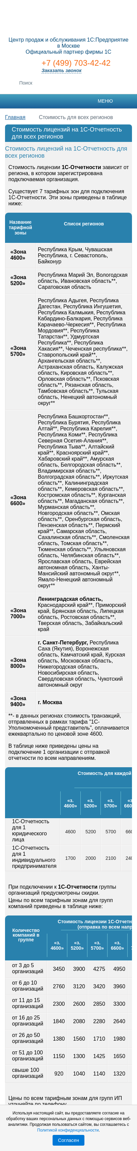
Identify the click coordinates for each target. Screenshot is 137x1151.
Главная (15, 117)
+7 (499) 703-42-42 (76, 62)
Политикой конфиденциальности (68, 1130)
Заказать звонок (61, 70)
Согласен (68, 1140)
